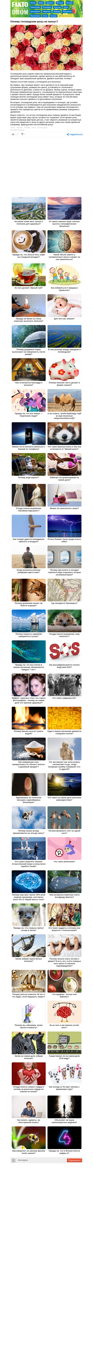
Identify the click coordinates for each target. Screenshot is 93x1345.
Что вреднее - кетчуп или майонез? (64, 995)
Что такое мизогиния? (64, 861)
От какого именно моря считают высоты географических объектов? (64, 223)
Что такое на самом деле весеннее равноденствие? (64, 798)
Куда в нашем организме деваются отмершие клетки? (64, 732)
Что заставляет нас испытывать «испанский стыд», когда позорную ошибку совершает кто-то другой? (64, 765)
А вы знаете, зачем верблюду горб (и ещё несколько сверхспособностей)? (64, 415)
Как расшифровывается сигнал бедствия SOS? (64, 666)
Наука (66, 7)
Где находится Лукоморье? (64, 603)
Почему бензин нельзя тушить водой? (28, 732)
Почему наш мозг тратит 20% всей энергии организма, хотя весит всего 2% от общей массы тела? (28, 897)
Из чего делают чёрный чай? (29, 288)
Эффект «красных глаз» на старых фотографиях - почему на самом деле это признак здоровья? (29, 700)
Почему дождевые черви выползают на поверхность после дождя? (28, 351)
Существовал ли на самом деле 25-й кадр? (64, 1057)
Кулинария (47, 7)
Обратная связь (66, 16)
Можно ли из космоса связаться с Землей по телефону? (28, 448)
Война (41, 3)
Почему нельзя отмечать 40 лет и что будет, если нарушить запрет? (28, 995)
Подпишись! (74, 1160)
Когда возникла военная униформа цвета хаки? (28, 571)
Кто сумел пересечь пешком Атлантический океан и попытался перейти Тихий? (29, 863)
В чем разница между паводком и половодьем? (64, 350)
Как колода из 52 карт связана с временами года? (64, 1088)
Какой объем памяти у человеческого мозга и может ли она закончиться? (64, 257)
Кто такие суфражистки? (64, 698)
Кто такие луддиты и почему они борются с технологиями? (64, 929)
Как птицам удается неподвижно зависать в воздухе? (28, 540)
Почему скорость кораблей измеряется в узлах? (29, 635)
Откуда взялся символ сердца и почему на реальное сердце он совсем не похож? (28, 1089)
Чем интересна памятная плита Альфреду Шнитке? (64, 896)
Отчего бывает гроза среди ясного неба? (64, 540)
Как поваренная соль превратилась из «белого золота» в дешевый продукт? (28, 764)
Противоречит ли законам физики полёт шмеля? (28, 1152)
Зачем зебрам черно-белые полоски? (28, 960)
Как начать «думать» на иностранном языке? (28, 1121)
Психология (67, 11)
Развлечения (35, 16)
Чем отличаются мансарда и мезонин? (28, 384)
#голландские (42, 127)
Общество (46, 11)
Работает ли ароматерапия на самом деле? (64, 478)
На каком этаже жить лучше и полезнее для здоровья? (28, 222)
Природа (57, 11)
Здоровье (50, 3)
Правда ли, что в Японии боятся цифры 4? (64, 1152)
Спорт (45, 16)
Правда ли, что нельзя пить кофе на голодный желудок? (28, 256)
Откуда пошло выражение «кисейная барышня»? (28, 509)
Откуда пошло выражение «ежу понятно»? (64, 635)
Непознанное (35, 11)
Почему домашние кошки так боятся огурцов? (29, 604)
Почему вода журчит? (28, 477)
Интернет (60, 3)
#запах (12, 127)
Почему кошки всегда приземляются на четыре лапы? (28, 832)
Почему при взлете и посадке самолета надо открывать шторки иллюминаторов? (64, 572)
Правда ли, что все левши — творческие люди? (28, 414)
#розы (34, 127)
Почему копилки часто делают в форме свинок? (64, 384)
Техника (53, 16)
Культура (57, 7)
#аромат (20, 127)
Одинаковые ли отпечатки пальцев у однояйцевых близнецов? (28, 799)
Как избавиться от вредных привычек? (64, 289)
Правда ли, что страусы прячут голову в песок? (28, 929)
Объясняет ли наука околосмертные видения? (64, 1121)
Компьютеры (35, 7)
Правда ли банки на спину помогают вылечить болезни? (28, 320)
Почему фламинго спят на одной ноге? (64, 832)
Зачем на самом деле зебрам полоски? (29, 1057)
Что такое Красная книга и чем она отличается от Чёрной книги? (64, 448)
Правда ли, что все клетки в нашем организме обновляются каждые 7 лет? (28, 667)
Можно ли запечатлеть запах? (64, 508)
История (69, 3)
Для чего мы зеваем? (64, 319)
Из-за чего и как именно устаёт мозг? (64, 1026)
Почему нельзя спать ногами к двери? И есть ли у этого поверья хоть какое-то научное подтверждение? (64, 962)
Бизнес (33, 3)
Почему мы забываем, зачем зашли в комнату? (29, 1026)
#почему (27, 127)
